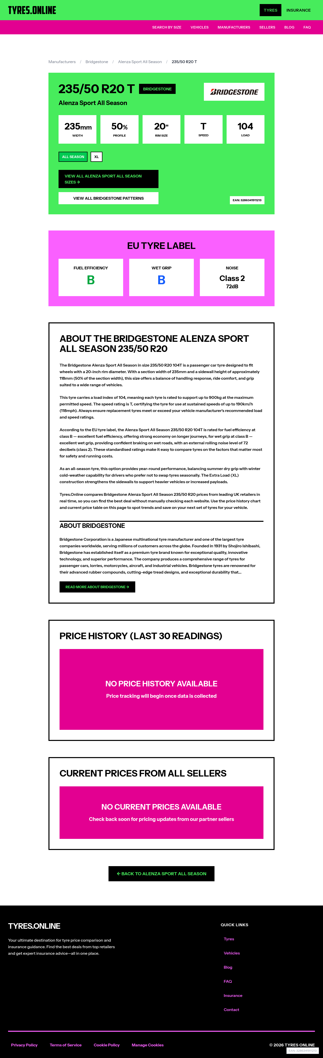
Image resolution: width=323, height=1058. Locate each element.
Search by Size (166, 27)
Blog (289, 27)
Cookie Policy (107, 1044)
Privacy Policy (24, 1044)
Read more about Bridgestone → (97, 587)
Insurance (298, 10)
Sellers (267, 27)
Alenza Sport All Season (140, 61)
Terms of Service (66, 1044)
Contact (231, 1009)
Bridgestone (97, 61)
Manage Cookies (148, 1044)
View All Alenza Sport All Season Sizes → (103, 179)
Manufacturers (234, 27)
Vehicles (200, 27)
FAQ (307, 27)
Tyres (270, 10)
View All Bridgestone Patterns (108, 198)
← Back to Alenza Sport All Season (161, 873)
